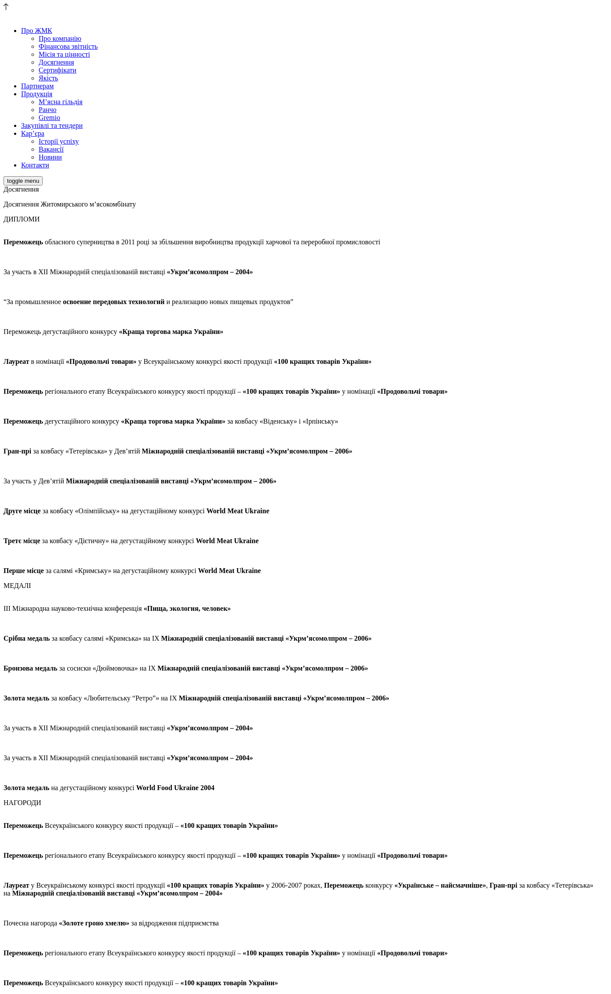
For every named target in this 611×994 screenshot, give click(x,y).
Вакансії (51, 149)
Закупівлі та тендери (52, 125)
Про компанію (60, 38)
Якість (48, 78)
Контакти (35, 165)
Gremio (49, 117)
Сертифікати (57, 70)
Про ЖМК (36, 30)
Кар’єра (32, 133)
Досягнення (56, 62)
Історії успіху (59, 141)
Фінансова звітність (68, 46)
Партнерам (37, 86)
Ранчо (48, 109)
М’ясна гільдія (61, 101)
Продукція (36, 94)
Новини (50, 157)
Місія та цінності (64, 54)
